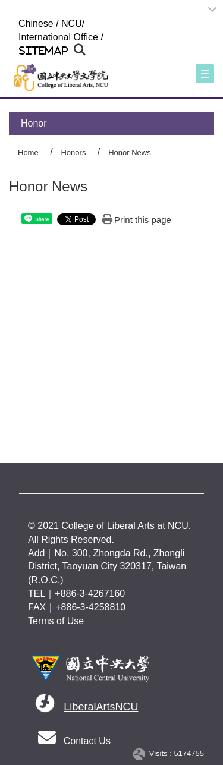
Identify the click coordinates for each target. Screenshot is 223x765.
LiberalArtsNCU (101, 707)
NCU (71, 23)
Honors (73, 152)
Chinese (36, 23)
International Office (58, 37)
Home (28, 152)
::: (13, 23)
